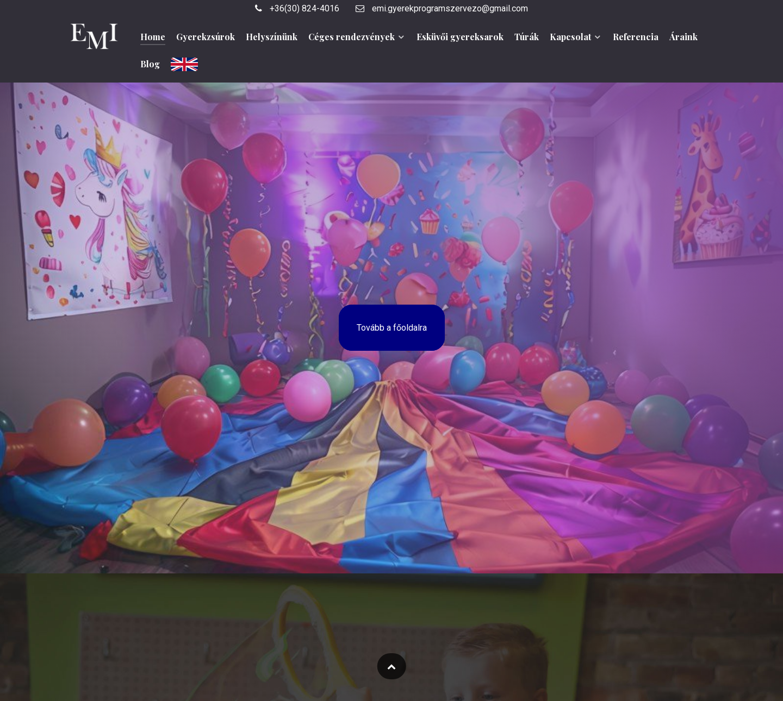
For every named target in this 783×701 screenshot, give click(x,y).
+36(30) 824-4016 (297, 8)
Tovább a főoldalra (392, 328)
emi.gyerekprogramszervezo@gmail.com (442, 8)
